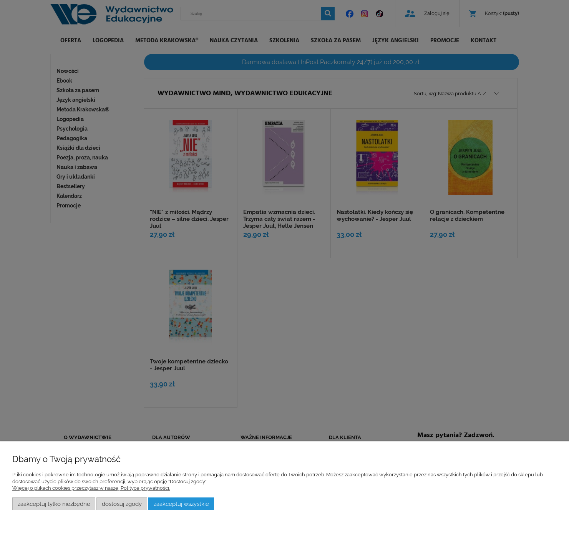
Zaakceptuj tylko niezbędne (54, 504)
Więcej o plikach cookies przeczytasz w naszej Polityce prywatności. (91, 488)
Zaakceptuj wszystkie (181, 504)
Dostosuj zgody (122, 504)
